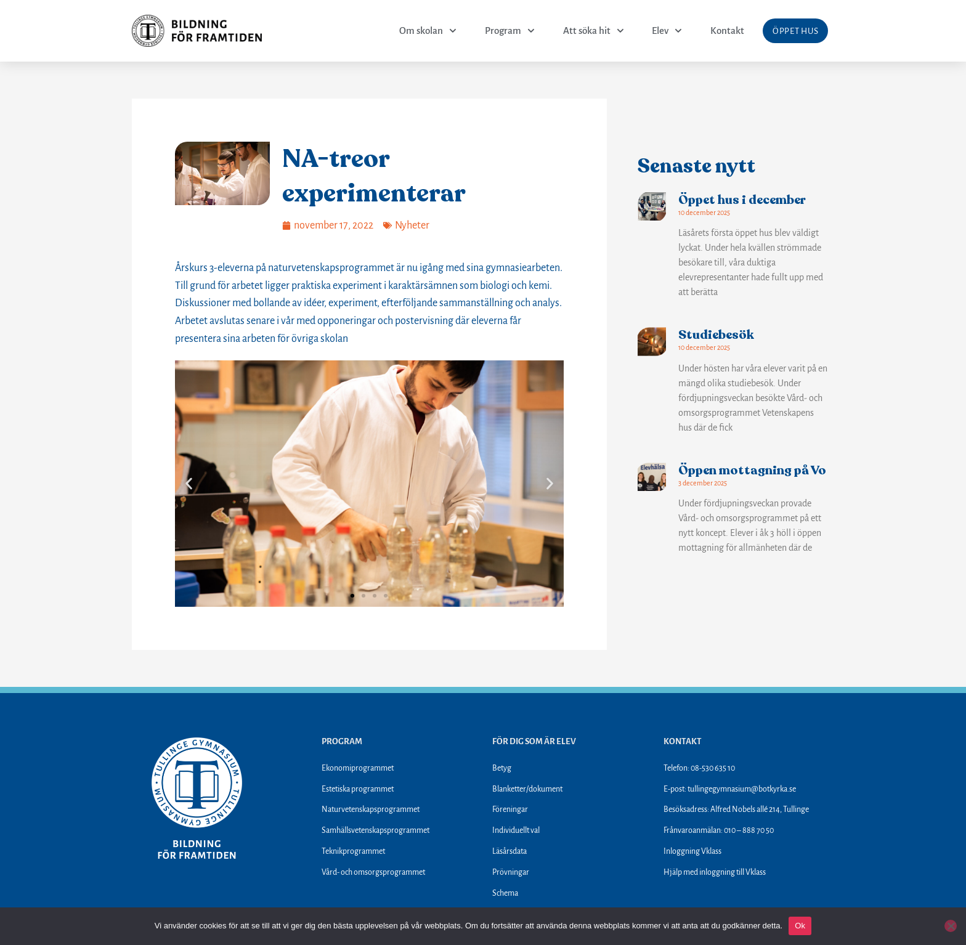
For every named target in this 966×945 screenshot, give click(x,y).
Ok (800, 925)
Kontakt (727, 30)
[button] (189, 483)
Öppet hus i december (742, 200)
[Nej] (950, 926)
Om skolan (427, 31)
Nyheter (412, 225)
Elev (667, 31)
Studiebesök (716, 334)
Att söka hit (592, 31)
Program (509, 31)
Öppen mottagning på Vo (752, 470)
